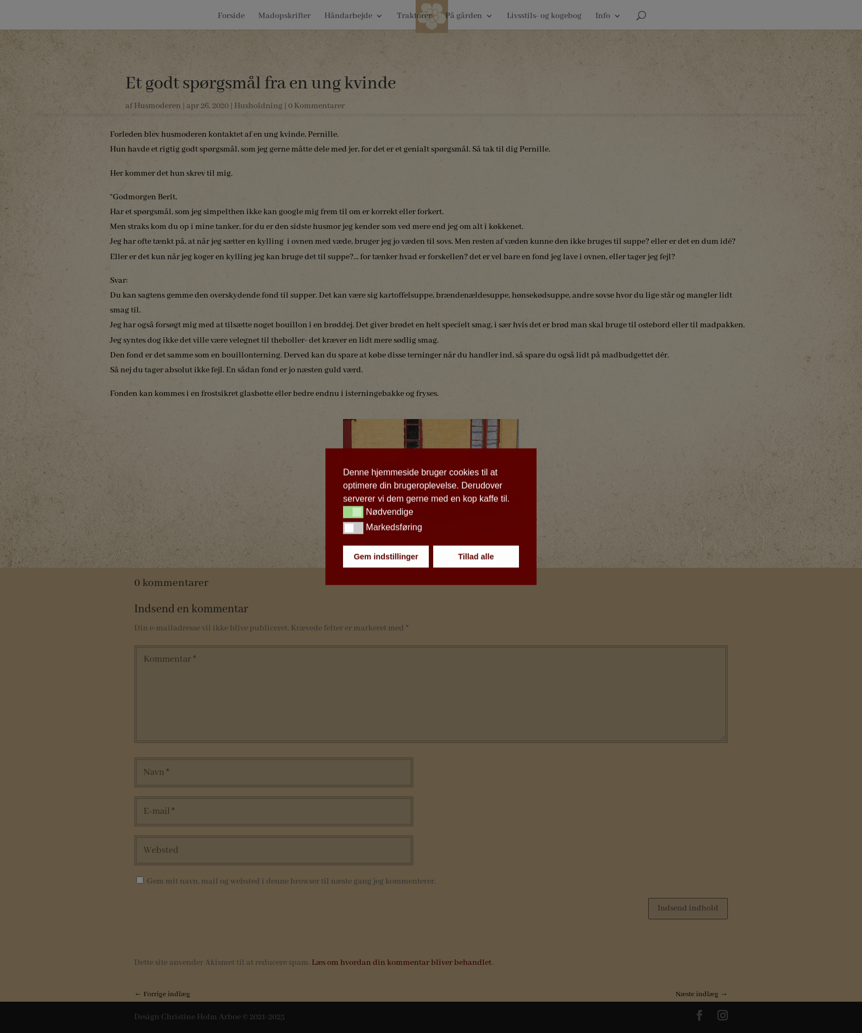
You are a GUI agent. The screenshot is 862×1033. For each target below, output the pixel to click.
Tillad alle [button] (476, 556)
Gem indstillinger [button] (385, 556)
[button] (353, 512)
